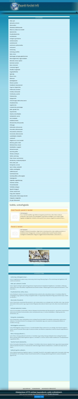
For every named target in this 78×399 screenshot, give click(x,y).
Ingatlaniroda (13, 105)
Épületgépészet (13, 80)
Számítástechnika (14, 173)
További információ (53, 394)
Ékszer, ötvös (13, 76)
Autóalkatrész (13, 36)
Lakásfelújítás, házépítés (15, 136)
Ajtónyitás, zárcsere (14, 23)
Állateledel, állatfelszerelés (16, 27)
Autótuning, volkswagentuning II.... (19, 277)
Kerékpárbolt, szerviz (15, 116)
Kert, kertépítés (13, 118)
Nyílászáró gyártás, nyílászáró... (18, 350)
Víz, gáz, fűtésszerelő (15, 200)
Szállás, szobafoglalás (15, 169)
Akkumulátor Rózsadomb (17, 300)
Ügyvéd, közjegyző (14, 189)
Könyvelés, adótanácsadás (16, 129)
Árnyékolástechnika (14, 34)
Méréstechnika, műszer (15, 145)
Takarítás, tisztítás (14, 182)
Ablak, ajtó (12, 21)
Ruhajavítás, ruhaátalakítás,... (18, 317)
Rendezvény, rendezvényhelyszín (18, 160)
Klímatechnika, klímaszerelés (17, 122)
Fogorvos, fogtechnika (15, 87)
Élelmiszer (12, 78)
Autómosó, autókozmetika (16, 45)
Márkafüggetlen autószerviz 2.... (18, 325)
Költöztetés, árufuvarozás (16, 127)
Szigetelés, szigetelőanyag (16, 180)
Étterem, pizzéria (14, 83)
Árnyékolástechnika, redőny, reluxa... (19, 292)
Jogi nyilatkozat (26, 388)
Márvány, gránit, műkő (15, 142)
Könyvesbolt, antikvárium (16, 131)
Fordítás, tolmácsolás (15, 91)
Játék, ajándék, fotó (14, 109)
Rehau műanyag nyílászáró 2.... (18, 333)
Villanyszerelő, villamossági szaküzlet (19, 196)
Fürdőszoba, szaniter (15, 94)
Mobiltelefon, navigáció (15, 147)
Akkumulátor (13, 25)
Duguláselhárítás (14, 72)
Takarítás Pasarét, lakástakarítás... (19, 342)
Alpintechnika (13, 32)
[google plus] (14, 1)
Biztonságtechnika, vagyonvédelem (18, 58)
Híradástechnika (14, 103)
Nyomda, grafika (14, 151)
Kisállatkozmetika (14, 120)
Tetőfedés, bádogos (14, 187)
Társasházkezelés (14, 185)
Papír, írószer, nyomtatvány (16, 158)
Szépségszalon (13, 178)
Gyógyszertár (13, 98)
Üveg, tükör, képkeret (15, 193)
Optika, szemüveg (14, 156)
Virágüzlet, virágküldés (15, 198)
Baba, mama (13, 54)
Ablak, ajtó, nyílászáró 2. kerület (18, 283)
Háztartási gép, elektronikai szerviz (18, 100)
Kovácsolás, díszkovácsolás (16, 134)
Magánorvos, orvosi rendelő (16, 140)
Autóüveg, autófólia (14, 52)
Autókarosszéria (14, 41)
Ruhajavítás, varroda (15, 165)
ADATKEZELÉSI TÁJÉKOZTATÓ (49, 388)
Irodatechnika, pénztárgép (16, 107)
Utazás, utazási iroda (15, 191)
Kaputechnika (13, 111)
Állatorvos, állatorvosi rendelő (17, 29)
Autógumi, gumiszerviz (15, 38)
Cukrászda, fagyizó (14, 67)
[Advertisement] (39, 368)
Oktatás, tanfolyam (14, 153)
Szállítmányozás (14, 171)
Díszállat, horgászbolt (15, 69)
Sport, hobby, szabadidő (16, 167)
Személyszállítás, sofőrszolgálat (17, 176)
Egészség (12, 74)
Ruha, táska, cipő (14, 162)
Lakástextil (12, 138)
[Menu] (76, 12)
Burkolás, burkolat (14, 63)
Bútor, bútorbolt (14, 65)
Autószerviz (12, 47)
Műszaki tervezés (14, 149)
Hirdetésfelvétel (36, 388)
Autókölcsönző (13, 43)
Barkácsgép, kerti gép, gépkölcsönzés (19, 56)
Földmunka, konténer (15, 89)
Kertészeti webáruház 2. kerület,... (19, 308)
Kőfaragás (12, 125)
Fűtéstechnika (13, 96)
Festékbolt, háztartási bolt (16, 85)
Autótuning (12, 49)
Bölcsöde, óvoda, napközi (16, 60)
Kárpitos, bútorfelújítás (15, 114)
